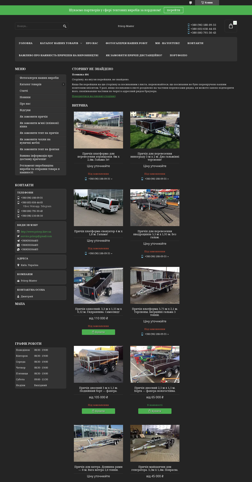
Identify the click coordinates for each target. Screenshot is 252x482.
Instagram (77, 447)
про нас (92, 43)
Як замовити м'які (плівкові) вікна (39, 124)
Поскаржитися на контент (116, 478)
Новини (25, 97)
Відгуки (25, 110)
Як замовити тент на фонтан (39, 149)
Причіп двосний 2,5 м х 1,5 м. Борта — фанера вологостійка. (154, 312)
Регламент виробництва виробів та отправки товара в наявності (40, 169)
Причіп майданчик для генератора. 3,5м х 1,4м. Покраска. (98, 391)
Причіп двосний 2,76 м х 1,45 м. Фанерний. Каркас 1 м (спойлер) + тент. (210, 392)
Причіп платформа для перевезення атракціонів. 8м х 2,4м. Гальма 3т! (98, 156)
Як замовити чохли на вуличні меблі (35, 141)
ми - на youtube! (167, 43)
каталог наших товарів (59, 43)
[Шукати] (65, 26)
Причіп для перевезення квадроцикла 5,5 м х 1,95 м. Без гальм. (98, 234)
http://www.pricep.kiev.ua (36, 231)
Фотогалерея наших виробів (39, 78)
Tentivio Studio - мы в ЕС (29, 462)
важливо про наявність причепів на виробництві (58, 55)
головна (25, 43)
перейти (173, 10)
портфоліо (178, 55)
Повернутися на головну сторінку (94, 96)
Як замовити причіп (34, 116)
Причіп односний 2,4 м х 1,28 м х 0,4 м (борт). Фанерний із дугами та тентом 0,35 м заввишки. (154, 392)
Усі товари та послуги (220, 427)
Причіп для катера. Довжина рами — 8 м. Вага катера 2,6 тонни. (211, 312)
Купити (156, 254)
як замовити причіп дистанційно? (134, 55)
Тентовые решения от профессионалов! (41, 447)
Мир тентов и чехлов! (29, 452)
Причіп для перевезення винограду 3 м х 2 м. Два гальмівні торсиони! (154, 156)
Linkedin (76, 462)
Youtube (76, 452)
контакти (195, 43)
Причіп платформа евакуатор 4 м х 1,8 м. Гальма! (210, 155)
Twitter (75, 457)
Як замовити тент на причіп (39, 133)
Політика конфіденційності (152, 478)
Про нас (25, 103)
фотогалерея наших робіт (127, 43)
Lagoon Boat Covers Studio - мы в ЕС (36, 457)
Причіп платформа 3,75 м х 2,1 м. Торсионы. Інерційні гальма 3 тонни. (211, 234)
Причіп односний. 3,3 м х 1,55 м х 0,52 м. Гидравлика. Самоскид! (154, 233)
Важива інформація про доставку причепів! (36, 157)
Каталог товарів (30, 84)
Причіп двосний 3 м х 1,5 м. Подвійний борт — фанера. (98, 312)
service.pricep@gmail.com (36, 236)
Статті (24, 90)
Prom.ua (147, 474)
